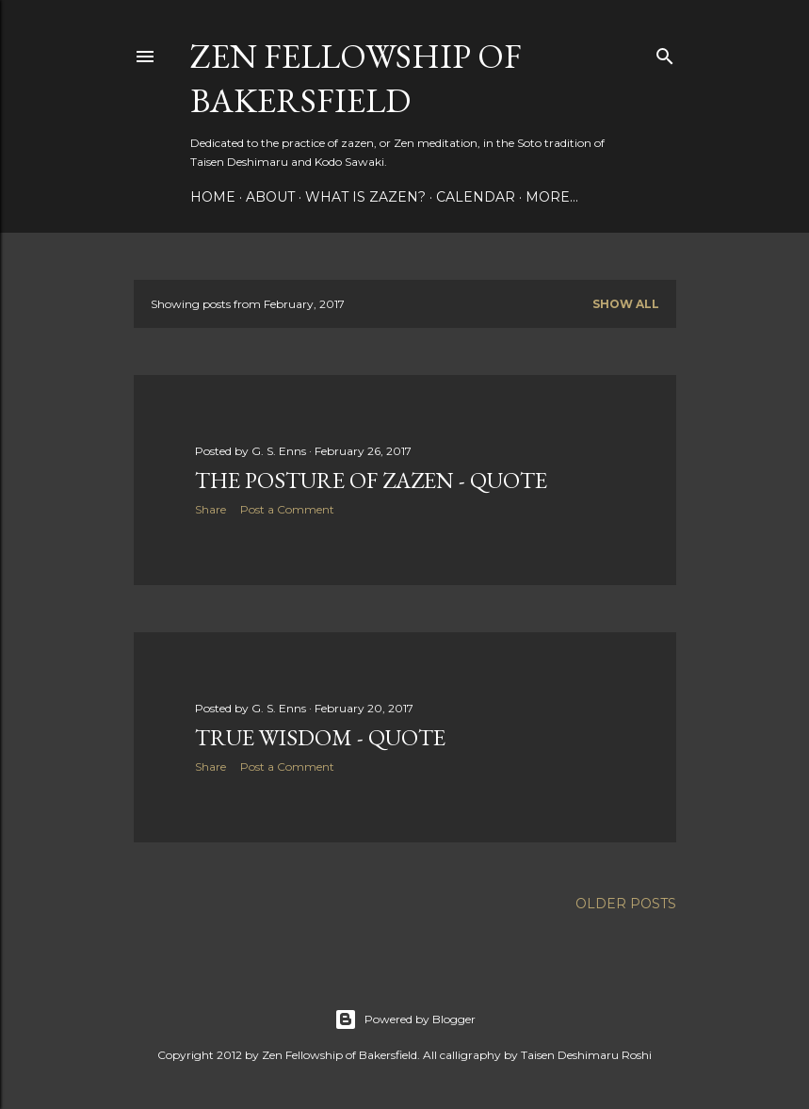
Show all (625, 304)
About (270, 196)
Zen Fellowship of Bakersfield (356, 78)
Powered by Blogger (405, 1019)
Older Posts (625, 903)
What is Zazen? (365, 196)
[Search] (665, 52)
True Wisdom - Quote (320, 737)
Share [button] (210, 509)
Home (212, 196)
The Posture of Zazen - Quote (371, 480)
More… (552, 196)
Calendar (475, 196)
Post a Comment (287, 509)
